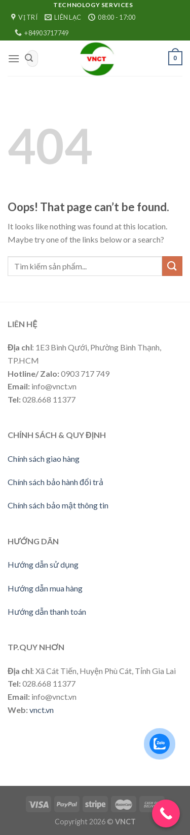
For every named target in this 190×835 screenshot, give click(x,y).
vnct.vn (41, 709)
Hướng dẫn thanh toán (47, 611)
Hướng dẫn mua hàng (45, 588)
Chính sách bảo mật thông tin (58, 505)
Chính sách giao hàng (44, 458)
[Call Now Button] (166, 813)
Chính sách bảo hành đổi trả (55, 482)
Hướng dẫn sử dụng (43, 564)
